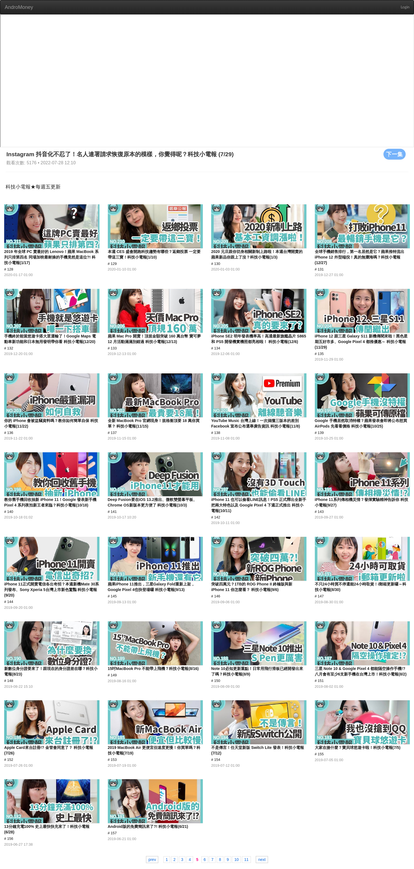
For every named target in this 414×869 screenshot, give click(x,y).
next (261, 859)
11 (246, 859)
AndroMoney (19, 7)
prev (152, 859)
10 (236, 859)
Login (405, 7)
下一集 (394, 154)
